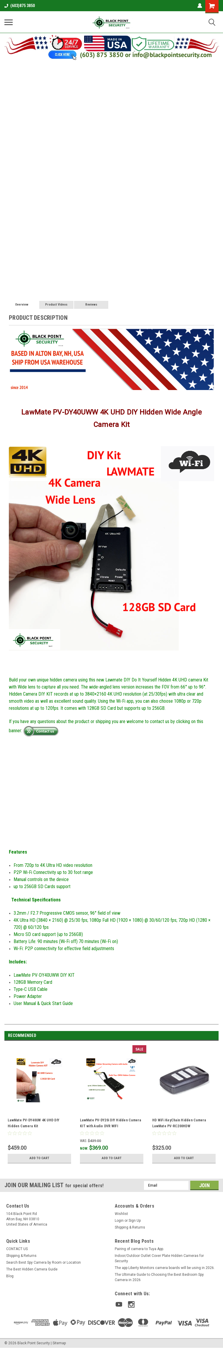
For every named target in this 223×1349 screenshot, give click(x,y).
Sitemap (59, 1342)
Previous (206, 1035)
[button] (111, 46)
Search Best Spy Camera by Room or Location (43, 1262)
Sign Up (135, 1220)
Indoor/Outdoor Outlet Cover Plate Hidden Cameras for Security (159, 1258)
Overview (21, 304)
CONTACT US (17, 1249)
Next (214, 1035)
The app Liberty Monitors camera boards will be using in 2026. (165, 1268)
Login (119, 1220)
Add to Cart (39, 1158)
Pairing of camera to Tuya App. (139, 1249)
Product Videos (56, 304)
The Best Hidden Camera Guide (32, 1269)
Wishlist (121, 1214)
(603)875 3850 (19, 5)
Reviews (91, 304)
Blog (10, 1276)
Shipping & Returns (130, 1227)
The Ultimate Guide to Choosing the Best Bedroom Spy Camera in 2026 (159, 1277)
